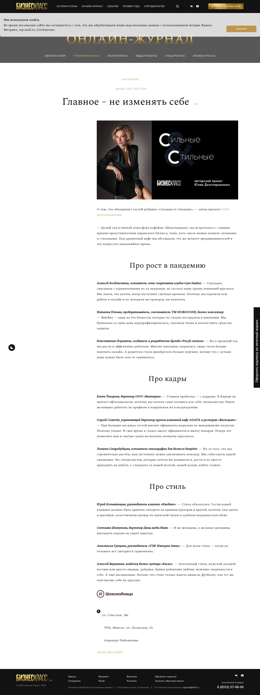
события (112, 6)
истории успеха (67, 6)
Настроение (130, 79)
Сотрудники (74, 680)
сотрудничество (154, 6)
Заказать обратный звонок (169, 680)
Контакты (132, 680)
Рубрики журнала (86, 56)
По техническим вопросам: (176, 687)
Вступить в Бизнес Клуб (226, 6)
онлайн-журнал (92, 6)
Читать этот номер (110, 652)
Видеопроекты (146, 56)
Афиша (72, 676)
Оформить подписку (165, 676)
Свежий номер (55, 56)
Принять (241, 28)
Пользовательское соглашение (133, 687)
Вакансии (132, 676)
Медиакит (103, 676)
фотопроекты (117, 56)
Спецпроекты (175, 56)
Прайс (101, 680)
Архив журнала (204, 56)
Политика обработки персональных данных (90, 687)
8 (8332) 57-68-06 (230, 687)
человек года (131, 6)
